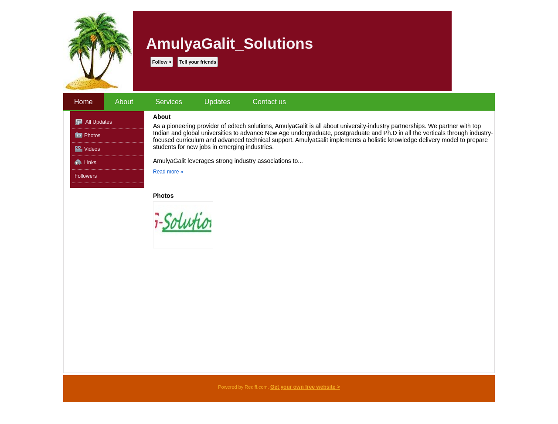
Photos (87, 135)
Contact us (269, 101)
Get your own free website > (305, 387)
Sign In (462, 4)
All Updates (93, 122)
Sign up (484, 4)
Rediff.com (256, 387)
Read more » (168, 172)
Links (85, 162)
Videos (87, 149)
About (124, 101)
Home (83, 101)
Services (169, 101)
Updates (217, 101)
